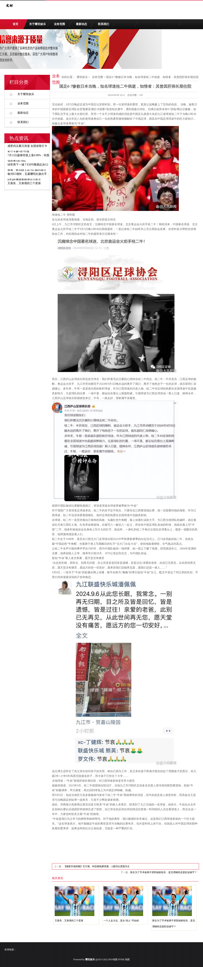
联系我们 (103, 24)
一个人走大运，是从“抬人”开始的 (121, 920)
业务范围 (59, 24)
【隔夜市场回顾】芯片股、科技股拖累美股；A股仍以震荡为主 (97, 866)
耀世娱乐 (82, 77)
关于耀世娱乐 (37, 24)
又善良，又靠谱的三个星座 (69, 920)
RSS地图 (112, 959)
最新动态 (81, 24)
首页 (15, 24)
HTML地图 (124, 959)
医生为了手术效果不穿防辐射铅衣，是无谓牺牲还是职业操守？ (163, 872)
